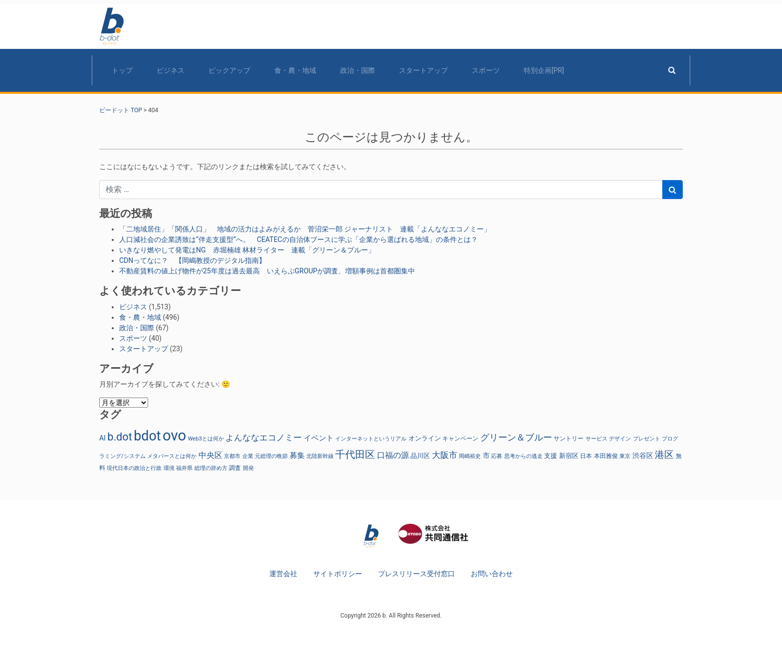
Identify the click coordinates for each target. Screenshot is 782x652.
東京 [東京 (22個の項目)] (624, 456)
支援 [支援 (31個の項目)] (550, 455)
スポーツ (486, 70)
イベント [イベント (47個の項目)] (319, 438)
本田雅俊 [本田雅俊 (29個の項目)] (606, 455)
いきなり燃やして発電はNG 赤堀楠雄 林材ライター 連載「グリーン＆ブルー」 (247, 250)
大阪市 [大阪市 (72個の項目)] (444, 455)
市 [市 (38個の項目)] (486, 455)
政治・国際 (357, 70)
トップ (122, 70)
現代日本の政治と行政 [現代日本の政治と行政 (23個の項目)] (134, 468)
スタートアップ (423, 70)
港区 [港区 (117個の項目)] (664, 454)
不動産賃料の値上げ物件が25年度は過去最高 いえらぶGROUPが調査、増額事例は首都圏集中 (267, 271)
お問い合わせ (492, 574)
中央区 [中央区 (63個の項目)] (210, 455)
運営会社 (283, 574)
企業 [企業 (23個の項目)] (247, 456)
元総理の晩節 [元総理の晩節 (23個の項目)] (271, 456)
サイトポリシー (337, 574)
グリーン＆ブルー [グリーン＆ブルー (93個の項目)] (516, 437)
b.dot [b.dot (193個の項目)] (119, 437)
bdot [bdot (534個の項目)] (147, 436)
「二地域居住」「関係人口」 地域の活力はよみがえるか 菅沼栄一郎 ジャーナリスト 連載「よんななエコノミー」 (305, 229)
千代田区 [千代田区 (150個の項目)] (355, 454)
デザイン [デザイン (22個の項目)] (620, 438)
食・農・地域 (295, 70)
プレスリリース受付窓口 (416, 574)
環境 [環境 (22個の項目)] (169, 468)
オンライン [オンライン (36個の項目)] (424, 438)
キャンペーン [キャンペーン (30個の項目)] (460, 438)
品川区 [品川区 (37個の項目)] (420, 455)
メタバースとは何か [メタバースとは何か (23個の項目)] (171, 456)
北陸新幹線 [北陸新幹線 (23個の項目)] (320, 456)
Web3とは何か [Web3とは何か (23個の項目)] (206, 438)
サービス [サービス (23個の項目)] (596, 438)
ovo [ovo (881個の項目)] (174, 435)
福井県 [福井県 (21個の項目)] (184, 468)
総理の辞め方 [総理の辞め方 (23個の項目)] (211, 468)
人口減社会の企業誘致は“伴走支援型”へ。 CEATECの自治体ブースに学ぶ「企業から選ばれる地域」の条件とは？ (298, 239)
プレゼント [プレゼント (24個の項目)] (646, 438)
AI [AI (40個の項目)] (102, 438)
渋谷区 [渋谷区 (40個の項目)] (642, 455)
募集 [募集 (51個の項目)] (297, 455)
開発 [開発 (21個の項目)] (248, 468)
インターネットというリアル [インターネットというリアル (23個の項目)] (370, 438)
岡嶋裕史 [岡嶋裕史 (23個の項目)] (470, 456)
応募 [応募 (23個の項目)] (496, 456)
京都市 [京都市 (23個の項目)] (232, 456)
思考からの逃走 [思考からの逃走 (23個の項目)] (523, 456)
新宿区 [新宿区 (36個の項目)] (569, 455)
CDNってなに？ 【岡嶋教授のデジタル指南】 (192, 260)
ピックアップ (229, 70)
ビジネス (171, 70)
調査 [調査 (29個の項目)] (235, 467)
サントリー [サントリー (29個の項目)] (569, 438)
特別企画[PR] (544, 70)
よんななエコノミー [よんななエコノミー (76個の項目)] (263, 437)
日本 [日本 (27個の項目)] (586, 455)
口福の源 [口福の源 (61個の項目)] (393, 455)
